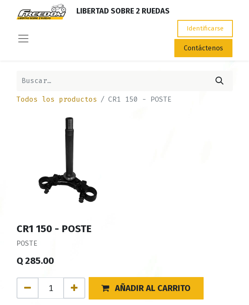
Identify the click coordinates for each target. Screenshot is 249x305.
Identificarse (205, 28)
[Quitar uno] (28, 288)
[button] (146, 288)
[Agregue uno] (74, 288)
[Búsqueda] (219, 81)
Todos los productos (57, 99)
